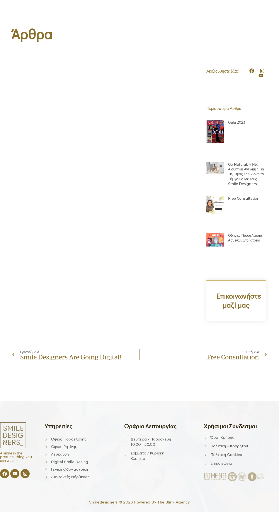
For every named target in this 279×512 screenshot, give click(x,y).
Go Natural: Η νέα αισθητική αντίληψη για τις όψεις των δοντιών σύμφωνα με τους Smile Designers (246, 174)
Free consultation (243, 198)
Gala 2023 (236, 122)
